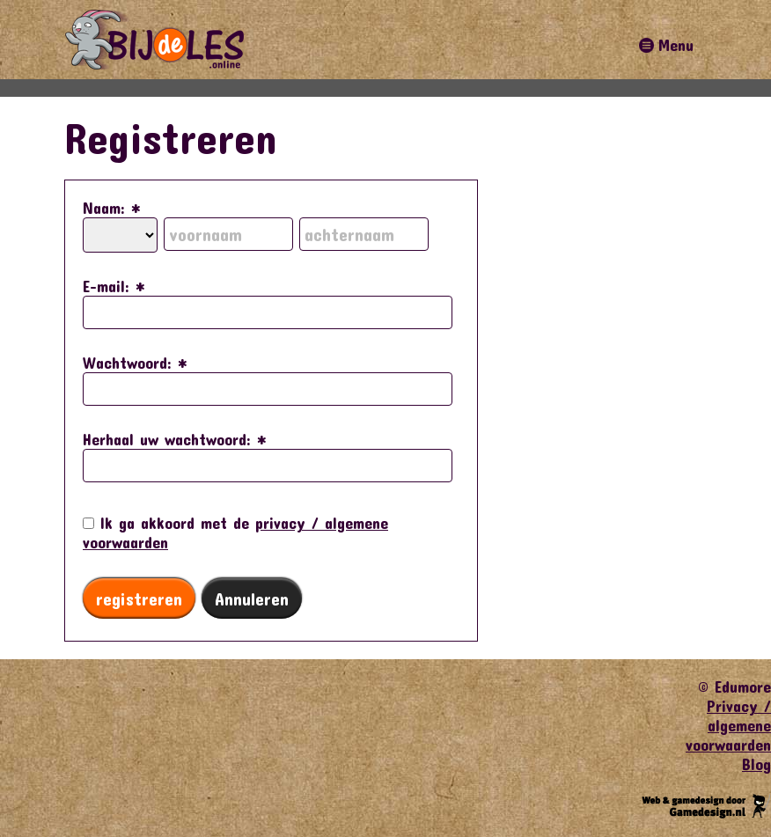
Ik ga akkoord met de (235, 532)
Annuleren (252, 598)
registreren (139, 598)
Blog (756, 764)
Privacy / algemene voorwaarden (728, 725)
